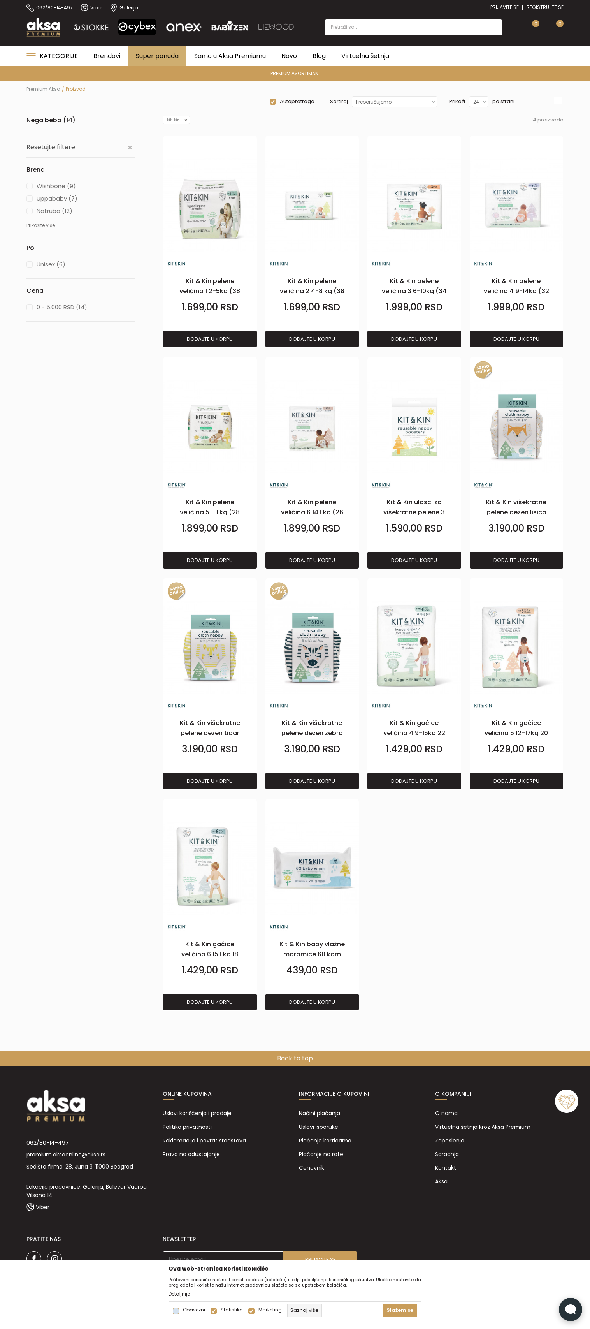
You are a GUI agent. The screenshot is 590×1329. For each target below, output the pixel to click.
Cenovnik (311, 1168)
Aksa (441, 1181)
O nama (446, 1113)
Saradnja (447, 1154)
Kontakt (445, 1168)
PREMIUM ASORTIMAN (294, 73)
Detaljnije (179, 1294)
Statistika (232, 1310)
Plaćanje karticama (325, 1140)
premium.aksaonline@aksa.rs (65, 1154)
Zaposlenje (449, 1140)
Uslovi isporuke (318, 1127)
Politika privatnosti (187, 1127)
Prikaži (457, 101)
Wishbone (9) (56, 186)
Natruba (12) (54, 211)
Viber (42, 1207)
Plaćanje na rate (321, 1154)
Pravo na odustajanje (191, 1154)
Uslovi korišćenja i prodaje (197, 1113)
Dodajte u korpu (210, 339)
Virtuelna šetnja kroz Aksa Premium (482, 1127)
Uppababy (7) (57, 198)
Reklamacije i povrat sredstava (204, 1140)
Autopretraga (297, 101)
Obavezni (194, 1310)
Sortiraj (339, 101)
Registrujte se (545, 7)
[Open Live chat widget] (570, 1309)
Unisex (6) (51, 264)
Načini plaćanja (319, 1113)
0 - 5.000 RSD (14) (62, 307)
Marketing (270, 1310)
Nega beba (51, 120)
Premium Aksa (43, 89)
